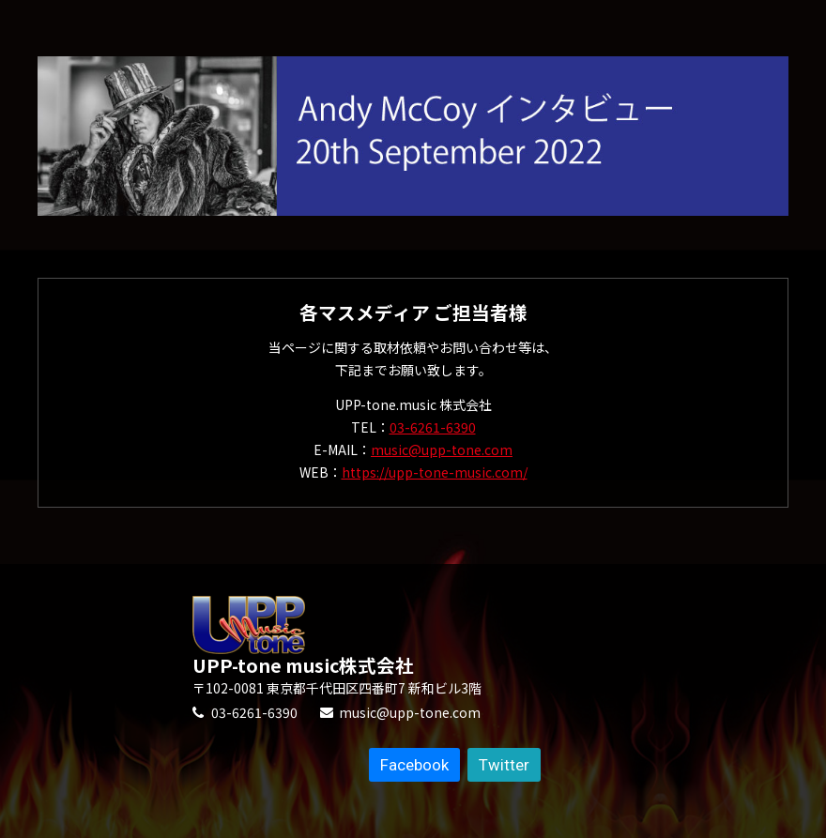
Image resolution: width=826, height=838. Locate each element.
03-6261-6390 (433, 427)
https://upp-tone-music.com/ (435, 472)
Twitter (504, 764)
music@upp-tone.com (441, 449)
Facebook (414, 764)
